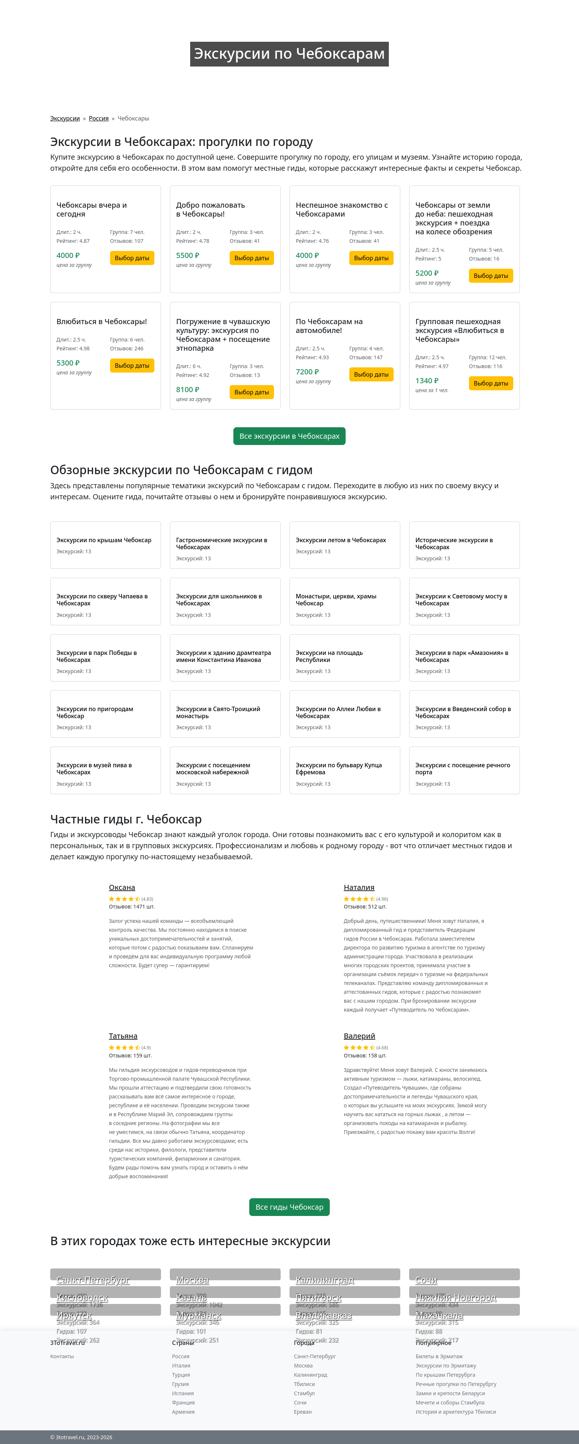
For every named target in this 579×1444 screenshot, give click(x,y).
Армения (183, 1411)
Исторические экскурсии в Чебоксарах (454, 543)
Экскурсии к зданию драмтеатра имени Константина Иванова (223, 656)
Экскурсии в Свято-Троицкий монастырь (218, 712)
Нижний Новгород (455, 1297)
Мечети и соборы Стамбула (450, 1402)
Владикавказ (323, 1315)
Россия (180, 1356)
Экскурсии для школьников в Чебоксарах (219, 599)
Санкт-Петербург (93, 1279)
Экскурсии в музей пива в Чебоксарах (94, 768)
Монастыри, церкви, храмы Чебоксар (336, 599)
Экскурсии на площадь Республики (329, 656)
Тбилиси (304, 1383)
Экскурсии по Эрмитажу (446, 1365)
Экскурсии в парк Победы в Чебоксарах (96, 656)
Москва (192, 1279)
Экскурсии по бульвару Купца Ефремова (339, 768)
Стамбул (304, 1393)
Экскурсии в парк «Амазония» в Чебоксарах (461, 656)
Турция (181, 1374)
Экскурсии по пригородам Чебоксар (94, 712)
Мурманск (198, 1315)
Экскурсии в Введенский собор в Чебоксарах (463, 712)
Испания (183, 1393)
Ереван (303, 1411)
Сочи (426, 1279)
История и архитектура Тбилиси (456, 1411)
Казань (191, 1297)
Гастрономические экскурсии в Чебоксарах (221, 543)
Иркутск (74, 1315)
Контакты (62, 1356)
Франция (183, 1402)
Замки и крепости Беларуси (450, 1393)
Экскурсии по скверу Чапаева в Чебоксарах (102, 599)
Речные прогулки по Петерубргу (456, 1383)
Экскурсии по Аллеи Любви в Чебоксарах (338, 712)
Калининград (324, 1279)
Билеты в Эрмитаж (439, 1356)
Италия (181, 1365)
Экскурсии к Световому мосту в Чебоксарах (461, 599)
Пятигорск (318, 1297)
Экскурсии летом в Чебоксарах (341, 540)
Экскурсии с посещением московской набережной (213, 768)
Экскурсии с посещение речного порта (462, 768)
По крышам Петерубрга (445, 1374)
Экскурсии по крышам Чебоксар (103, 540)
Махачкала (439, 1315)
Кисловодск (82, 1297)
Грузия (180, 1383)
